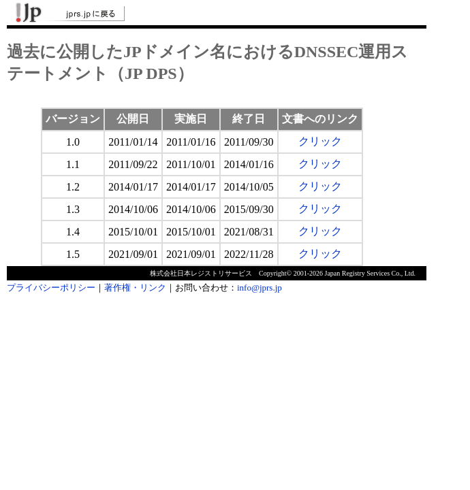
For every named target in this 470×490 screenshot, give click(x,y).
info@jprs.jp (259, 287)
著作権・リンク (135, 287)
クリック (320, 141)
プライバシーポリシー (51, 287)
